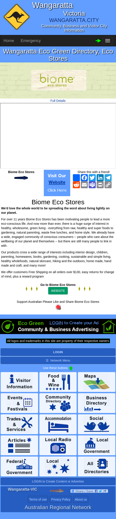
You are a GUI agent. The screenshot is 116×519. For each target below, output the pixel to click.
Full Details (58, 100)
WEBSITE (58, 290)
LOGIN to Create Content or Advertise (58, 481)
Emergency (31, 40)
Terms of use (38, 499)
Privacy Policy (60, 499)
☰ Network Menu (58, 360)
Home (9, 40)
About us (81, 499)
